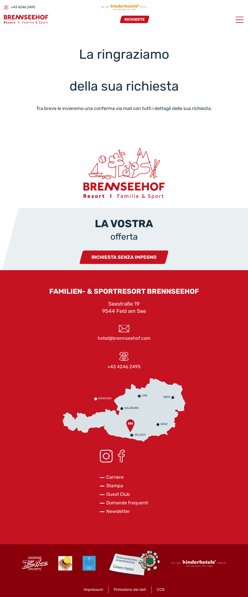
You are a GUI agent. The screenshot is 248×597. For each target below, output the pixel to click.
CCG (161, 589)
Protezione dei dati (130, 589)
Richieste (134, 19)
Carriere (115, 477)
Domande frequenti (127, 503)
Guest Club (118, 494)
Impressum (93, 589)
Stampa (114, 486)
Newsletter (118, 511)
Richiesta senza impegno (124, 257)
